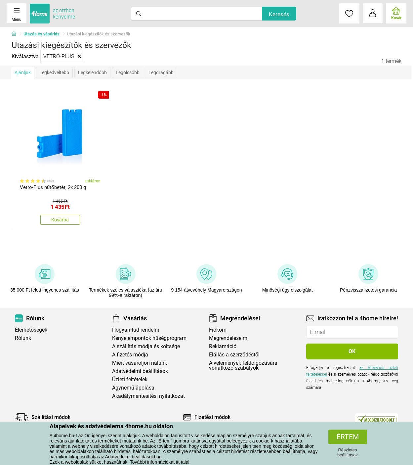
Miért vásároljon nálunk (139, 362)
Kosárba (60, 219)
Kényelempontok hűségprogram (149, 338)
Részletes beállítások (347, 452)
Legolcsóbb (128, 72)
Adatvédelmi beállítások (140, 371)
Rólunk (23, 338)
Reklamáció (222, 346)
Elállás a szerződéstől (234, 354)
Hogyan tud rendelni (135, 329)
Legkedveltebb (54, 72)
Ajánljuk (23, 72)
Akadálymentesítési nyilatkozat (148, 396)
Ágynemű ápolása (133, 387)
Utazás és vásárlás (41, 33)
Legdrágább (161, 72)
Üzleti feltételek (129, 379)
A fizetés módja (130, 354)
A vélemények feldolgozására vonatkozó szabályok (243, 365)
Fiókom (218, 329)
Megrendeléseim (228, 338)
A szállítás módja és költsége (146, 346)
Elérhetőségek (31, 329)
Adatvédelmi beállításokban (133, 456)
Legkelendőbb (92, 72)
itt (178, 462)
